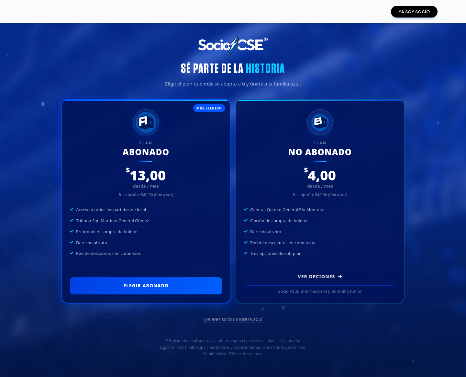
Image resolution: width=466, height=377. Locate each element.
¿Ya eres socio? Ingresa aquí (233, 319)
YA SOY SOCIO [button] (414, 11)
